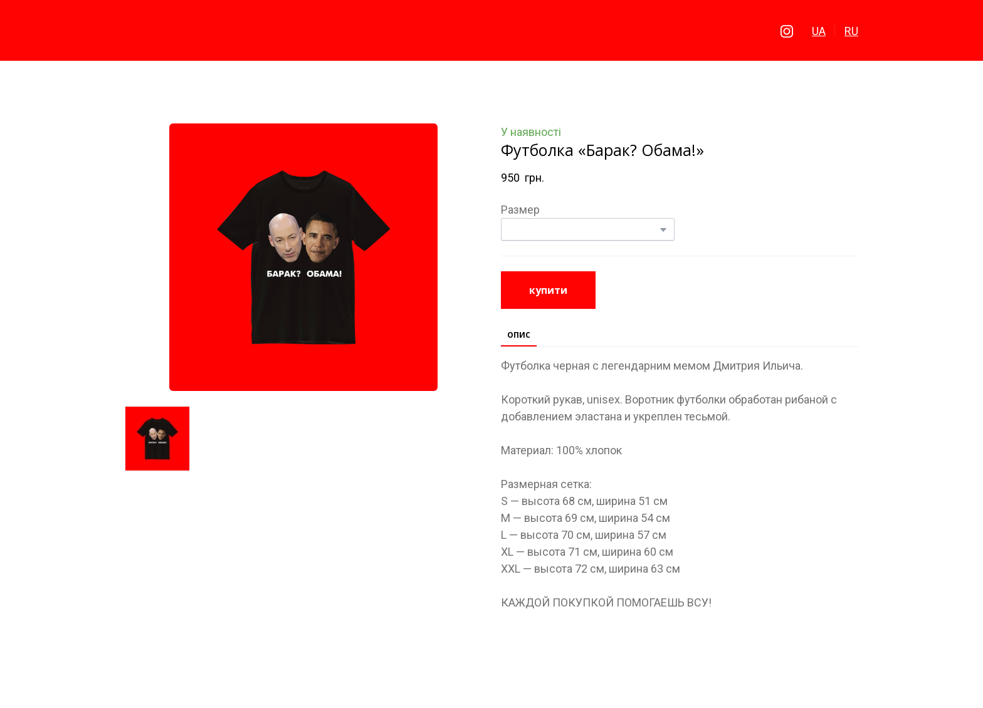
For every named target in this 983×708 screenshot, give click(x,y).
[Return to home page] (492, 31)
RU (851, 31)
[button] (786, 31)
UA (819, 31)
